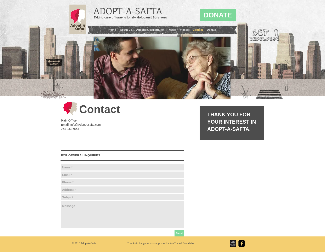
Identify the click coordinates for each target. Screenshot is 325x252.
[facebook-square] (241, 243)
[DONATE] (218, 15)
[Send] (179, 233)
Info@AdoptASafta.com (85, 124)
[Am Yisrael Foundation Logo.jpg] (233, 243)
